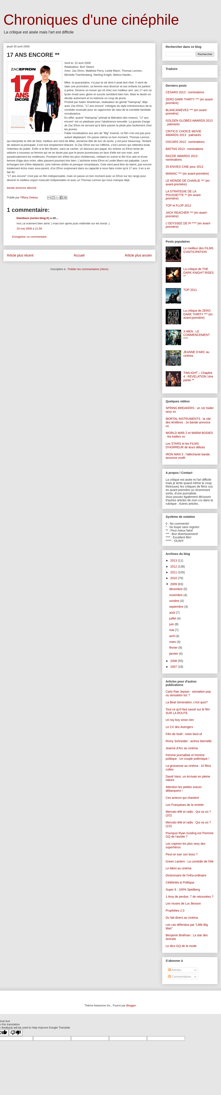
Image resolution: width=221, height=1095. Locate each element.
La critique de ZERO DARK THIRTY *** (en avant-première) (198, 314)
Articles (174, 970)
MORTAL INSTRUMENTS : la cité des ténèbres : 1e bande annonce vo (188, 422)
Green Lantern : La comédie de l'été (189, 861)
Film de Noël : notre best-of (184, 734)
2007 (174, 666)
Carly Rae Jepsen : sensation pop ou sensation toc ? (188, 693)
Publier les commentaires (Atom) (88, 269)
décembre (176, 589)
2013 (174, 560)
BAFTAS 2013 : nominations (184, 149)
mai (172, 630)
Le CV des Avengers (179, 727)
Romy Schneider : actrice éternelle (189, 741)
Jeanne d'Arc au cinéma (182, 748)
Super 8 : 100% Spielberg (183, 889)
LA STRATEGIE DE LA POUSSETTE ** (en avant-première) (183, 195)
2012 (174, 566)
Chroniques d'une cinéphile (91, 19)
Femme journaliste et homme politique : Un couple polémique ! (187, 756)
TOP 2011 (190, 289)
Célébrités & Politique (180, 882)
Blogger (131, 1005)
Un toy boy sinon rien (180, 720)
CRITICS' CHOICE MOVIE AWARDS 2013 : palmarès (183, 133)
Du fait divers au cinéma (182, 917)
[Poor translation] (16, 1032)
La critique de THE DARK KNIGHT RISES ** (198, 272)
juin (172, 624)
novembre (176, 595)
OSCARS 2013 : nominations (185, 141)
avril (172, 636)
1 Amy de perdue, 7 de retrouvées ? (189, 896)
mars (173, 641)
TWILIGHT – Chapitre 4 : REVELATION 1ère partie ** (198, 376)
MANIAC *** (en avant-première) (187, 173)
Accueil (79, 255)
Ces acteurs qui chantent (182, 797)
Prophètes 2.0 (175, 910)
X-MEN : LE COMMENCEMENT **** (196, 335)
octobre (174, 601)
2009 (174, 584)
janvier (174, 653)
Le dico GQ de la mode (181, 946)
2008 (174, 661)
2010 (174, 578)
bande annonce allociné (21, 187)
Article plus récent (20, 255)
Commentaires (179, 976)
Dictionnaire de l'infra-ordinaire (186, 875)
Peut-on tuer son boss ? (182, 854)
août (172, 612)
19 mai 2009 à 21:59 (29, 228)
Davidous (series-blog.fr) (33, 218)
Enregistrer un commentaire (29, 236)
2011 (174, 572)
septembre (176, 606)
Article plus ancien (138, 255)
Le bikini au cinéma (178, 868)
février (174, 647)
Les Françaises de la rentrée (185, 805)
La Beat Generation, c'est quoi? (187, 702)
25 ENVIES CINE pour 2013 (184, 166)
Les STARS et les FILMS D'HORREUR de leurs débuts (185, 445)
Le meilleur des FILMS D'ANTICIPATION (198, 250)
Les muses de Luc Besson (183, 903)
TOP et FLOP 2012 (178, 205)
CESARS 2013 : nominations (185, 92)
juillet (173, 618)
